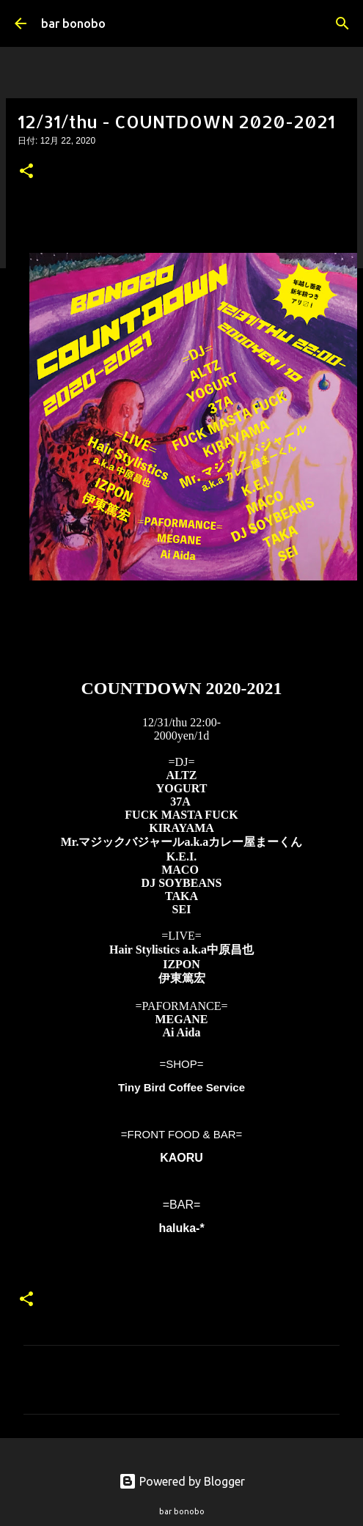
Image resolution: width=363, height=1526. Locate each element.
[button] (26, 172)
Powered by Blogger (182, 1481)
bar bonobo (73, 23)
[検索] (342, 23)
